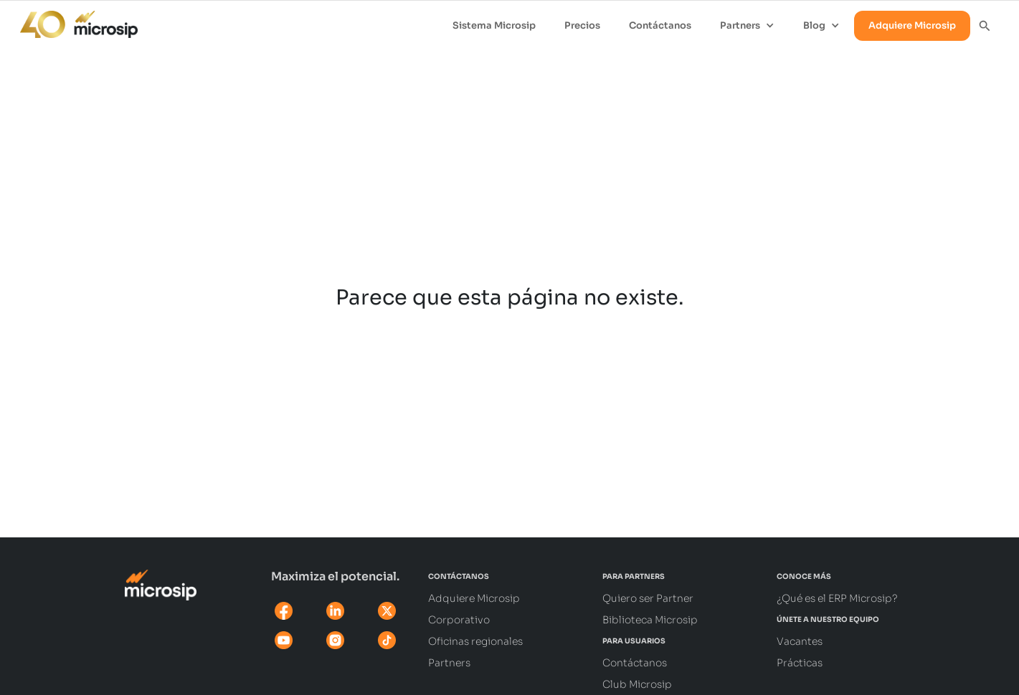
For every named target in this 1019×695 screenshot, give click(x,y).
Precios (582, 25)
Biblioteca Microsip (650, 619)
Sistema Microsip (494, 25)
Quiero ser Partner (647, 598)
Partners (449, 662)
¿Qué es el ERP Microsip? (837, 598)
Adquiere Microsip (912, 25)
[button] (747, 26)
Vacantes (800, 641)
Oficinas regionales (475, 641)
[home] (72, 21)
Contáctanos (660, 25)
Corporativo (459, 619)
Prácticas (800, 662)
